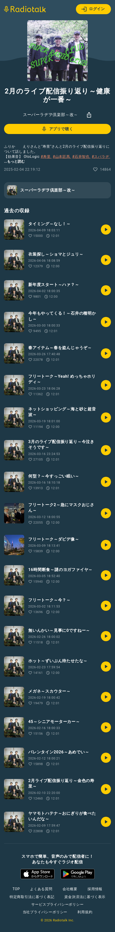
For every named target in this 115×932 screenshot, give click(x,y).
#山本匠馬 (62, 157)
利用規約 (84, 912)
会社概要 (70, 889)
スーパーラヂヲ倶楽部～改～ (50, 114)
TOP (16, 889)
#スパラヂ (101, 157)
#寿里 (46, 157)
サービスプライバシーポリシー (57, 904)
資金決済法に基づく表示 (84, 897)
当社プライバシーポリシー (45, 912)
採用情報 (95, 889)
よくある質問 (41, 889)
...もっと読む (14, 161)
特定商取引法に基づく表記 (32, 897)
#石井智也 (81, 157)
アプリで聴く (57, 129)
